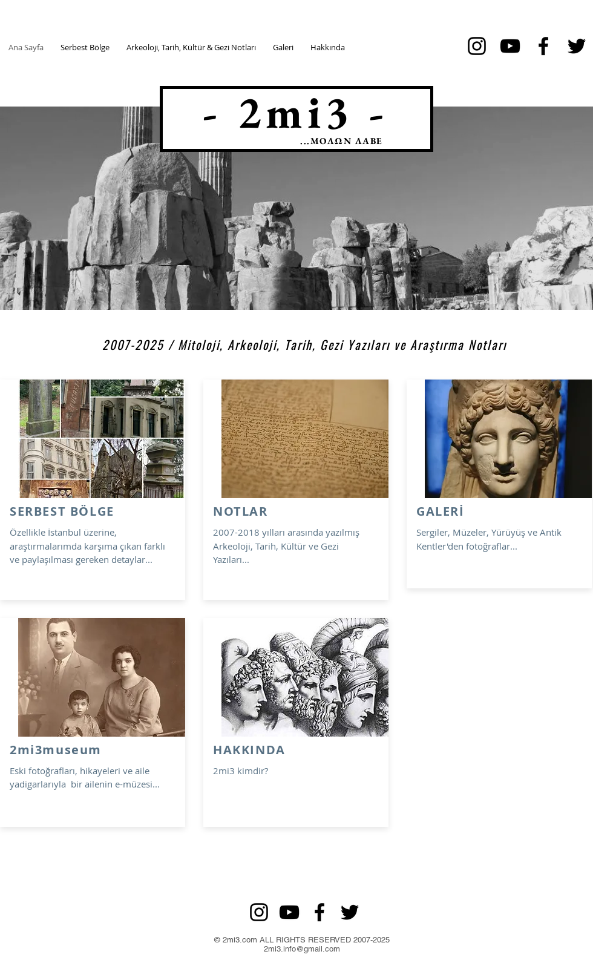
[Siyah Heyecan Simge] (577, 46)
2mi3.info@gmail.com (302, 948)
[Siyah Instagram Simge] (477, 46)
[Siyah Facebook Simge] (543, 46)
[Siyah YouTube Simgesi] (510, 46)
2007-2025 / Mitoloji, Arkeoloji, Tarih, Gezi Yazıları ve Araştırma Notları (304, 344)
